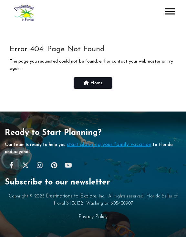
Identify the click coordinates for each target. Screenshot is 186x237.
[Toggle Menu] (170, 11)
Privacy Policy (93, 216)
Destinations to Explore (71, 196)
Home (93, 83)
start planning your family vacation (109, 144)
